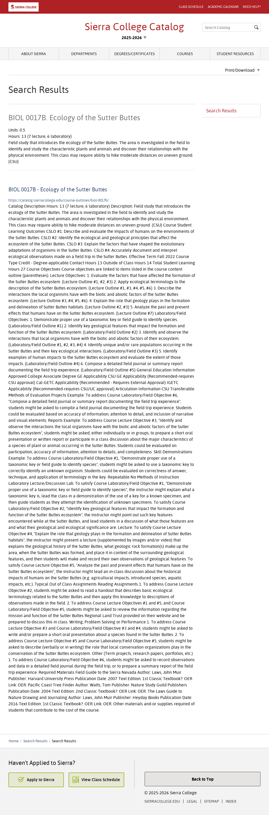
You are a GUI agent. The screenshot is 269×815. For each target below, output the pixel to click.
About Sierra (33, 53)
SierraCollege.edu (162, 801)
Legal (192, 801)
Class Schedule (191, 7)
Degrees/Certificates (134, 53)
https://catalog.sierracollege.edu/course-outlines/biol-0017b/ (58, 200)
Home (14, 741)
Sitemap (211, 801)
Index (231, 801)
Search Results (221, 111)
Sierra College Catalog (134, 26)
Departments (84, 53)
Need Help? (252, 7)
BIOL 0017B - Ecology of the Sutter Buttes (57, 189)
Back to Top (203, 779)
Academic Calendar (223, 7)
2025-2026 (132, 37)
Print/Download (240, 70)
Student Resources (235, 53)
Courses (185, 53)
